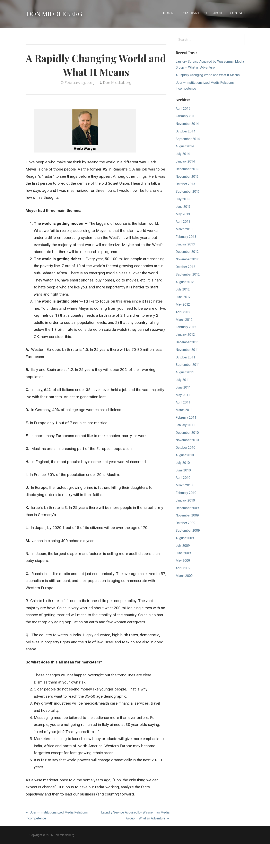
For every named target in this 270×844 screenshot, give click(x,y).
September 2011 (188, 365)
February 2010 (186, 493)
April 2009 (183, 568)
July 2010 (183, 463)
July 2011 (183, 380)
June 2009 (183, 553)
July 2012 (183, 289)
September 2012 (188, 274)
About (218, 13)
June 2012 (183, 297)
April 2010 (183, 478)
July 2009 (183, 546)
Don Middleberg (54, 13)
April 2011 (183, 402)
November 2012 (187, 259)
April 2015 (183, 109)
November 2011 (187, 350)
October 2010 (185, 448)
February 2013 (186, 237)
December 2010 (187, 433)
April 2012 (183, 312)
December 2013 (187, 169)
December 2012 (187, 252)
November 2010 (187, 440)
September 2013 (188, 191)
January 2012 (185, 335)
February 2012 (186, 327)
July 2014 (183, 154)
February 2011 (186, 417)
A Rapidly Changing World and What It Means (208, 75)
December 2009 (187, 508)
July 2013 (183, 199)
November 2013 (187, 177)
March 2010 (184, 485)
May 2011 (183, 395)
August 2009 (185, 538)
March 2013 (184, 229)
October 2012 (185, 267)
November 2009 (187, 515)
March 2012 (184, 320)
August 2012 (185, 282)
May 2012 (183, 304)
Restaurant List (192, 13)
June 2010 (183, 470)
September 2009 (188, 530)
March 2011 (184, 410)
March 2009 (184, 576)
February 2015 (186, 116)
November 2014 (187, 124)
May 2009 (183, 561)
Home (168, 13)
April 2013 (183, 222)
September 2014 (188, 139)
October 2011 (185, 357)
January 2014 (185, 161)
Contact (237, 13)
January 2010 (185, 500)
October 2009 (185, 523)
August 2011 (185, 372)
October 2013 (185, 184)
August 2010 (185, 455)
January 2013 (185, 244)
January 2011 (185, 425)
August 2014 (185, 146)
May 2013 (183, 214)
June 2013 (183, 207)
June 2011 (183, 387)
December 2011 (187, 342)
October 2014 (185, 131)
